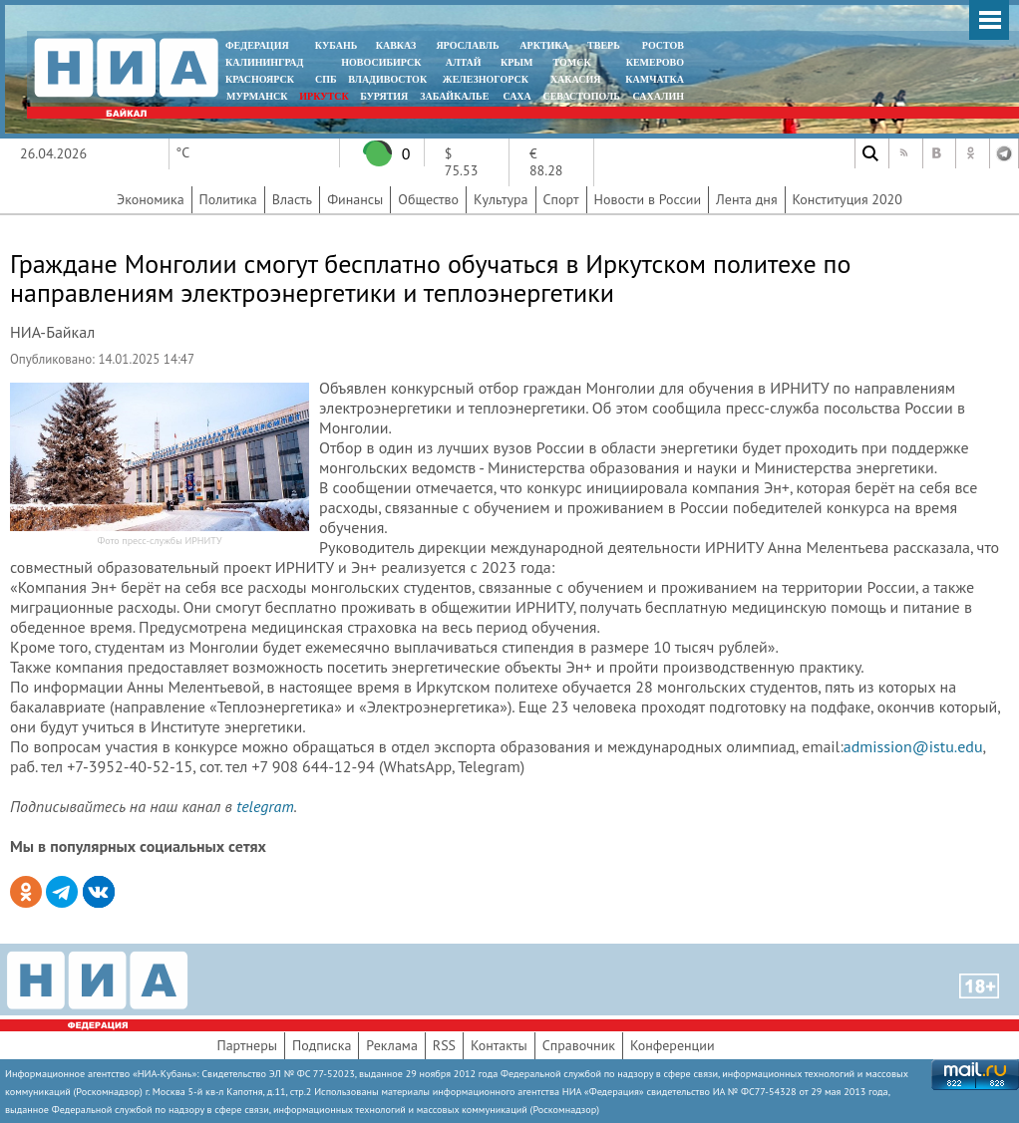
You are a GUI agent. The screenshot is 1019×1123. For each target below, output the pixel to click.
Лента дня (746, 199)
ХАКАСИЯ (573, 79)
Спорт (561, 199)
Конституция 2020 (847, 199)
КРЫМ (517, 62)
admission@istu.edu (913, 746)
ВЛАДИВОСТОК (387, 79)
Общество (428, 199)
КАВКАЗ (396, 45)
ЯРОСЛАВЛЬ (467, 45)
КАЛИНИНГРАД (264, 62)
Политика (228, 199)
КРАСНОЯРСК (259, 79)
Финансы (355, 199)
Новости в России (648, 199)
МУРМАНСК (257, 96)
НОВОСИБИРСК (381, 62)
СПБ (326, 79)
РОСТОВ (663, 45)
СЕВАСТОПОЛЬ (580, 96)
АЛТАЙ (464, 62)
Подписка (321, 1045)
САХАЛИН (658, 96)
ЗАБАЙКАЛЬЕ (456, 96)
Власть (292, 199)
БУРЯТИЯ (384, 96)
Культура (501, 199)
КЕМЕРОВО (655, 62)
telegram (264, 806)
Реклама (392, 1045)
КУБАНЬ (336, 45)
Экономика (150, 199)
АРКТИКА (544, 45)
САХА (516, 96)
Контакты (499, 1045)
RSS (444, 1045)
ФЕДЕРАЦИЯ (257, 45)
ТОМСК (574, 62)
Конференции (672, 1045)
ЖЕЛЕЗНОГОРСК (485, 79)
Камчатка (653, 79)
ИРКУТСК (323, 96)
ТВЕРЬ (603, 45)
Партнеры (246, 1045)
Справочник (578, 1045)
